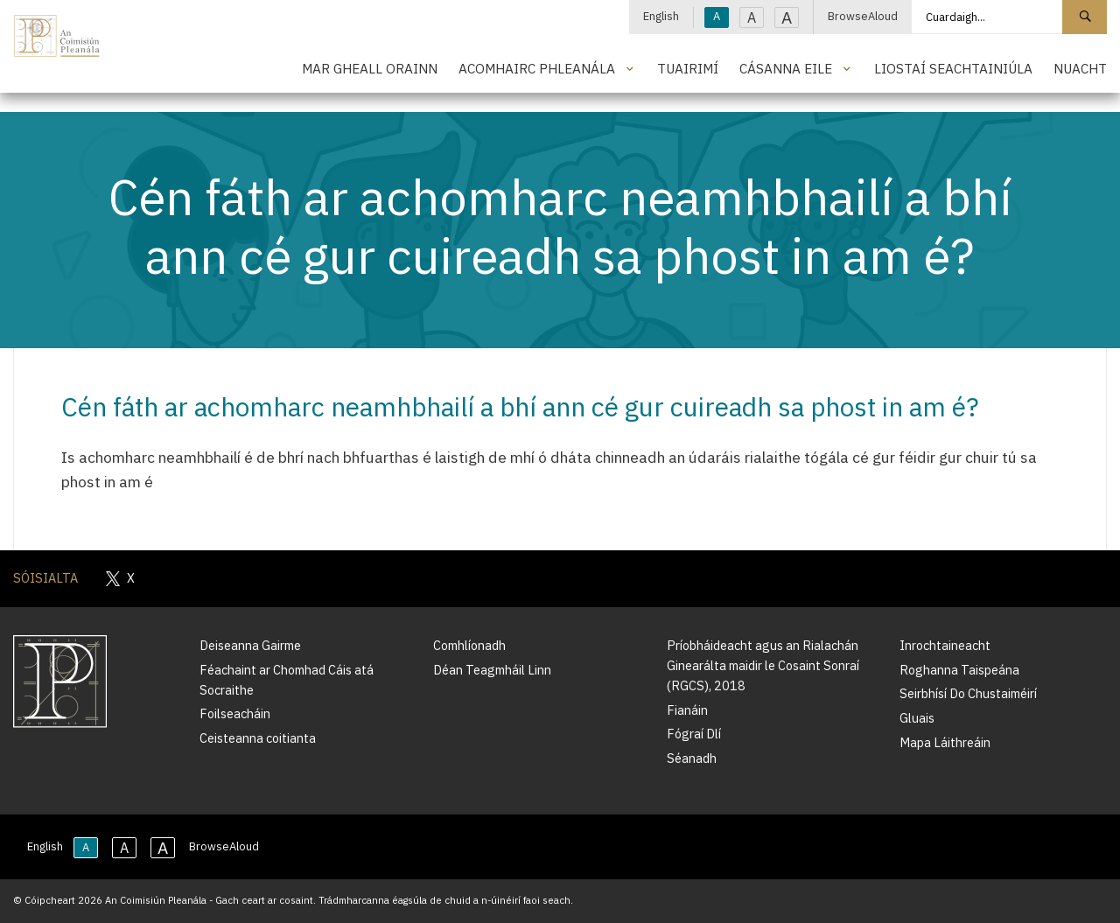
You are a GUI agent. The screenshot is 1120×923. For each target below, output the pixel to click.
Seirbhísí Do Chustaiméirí (968, 693)
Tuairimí (687, 68)
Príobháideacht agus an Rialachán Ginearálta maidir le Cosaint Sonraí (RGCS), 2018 (763, 665)
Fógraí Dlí (694, 733)
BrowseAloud (863, 16)
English (661, 16)
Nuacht (1080, 68)
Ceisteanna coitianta (258, 738)
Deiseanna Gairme (250, 645)
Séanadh (692, 758)
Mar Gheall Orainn (370, 68)
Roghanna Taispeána (959, 669)
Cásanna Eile (785, 68)
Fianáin (687, 710)
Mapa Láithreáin (945, 742)
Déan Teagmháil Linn (492, 669)
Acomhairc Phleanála (536, 68)
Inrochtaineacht (945, 645)
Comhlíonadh (469, 645)
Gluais (917, 718)
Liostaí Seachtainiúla (953, 68)
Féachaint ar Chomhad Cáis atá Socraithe (287, 679)
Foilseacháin (235, 713)
